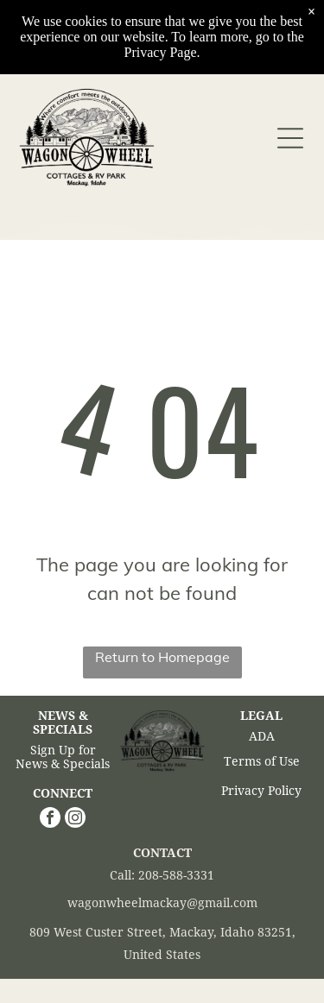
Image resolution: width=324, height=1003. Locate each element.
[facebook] (50, 819)
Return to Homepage (162, 657)
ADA (262, 736)
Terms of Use (262, 761)
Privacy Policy (261, 791)
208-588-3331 (176, 875)
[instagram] (75, 819)
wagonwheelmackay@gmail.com (162, 903)
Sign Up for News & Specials (63, 757)
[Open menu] (290, 138)
